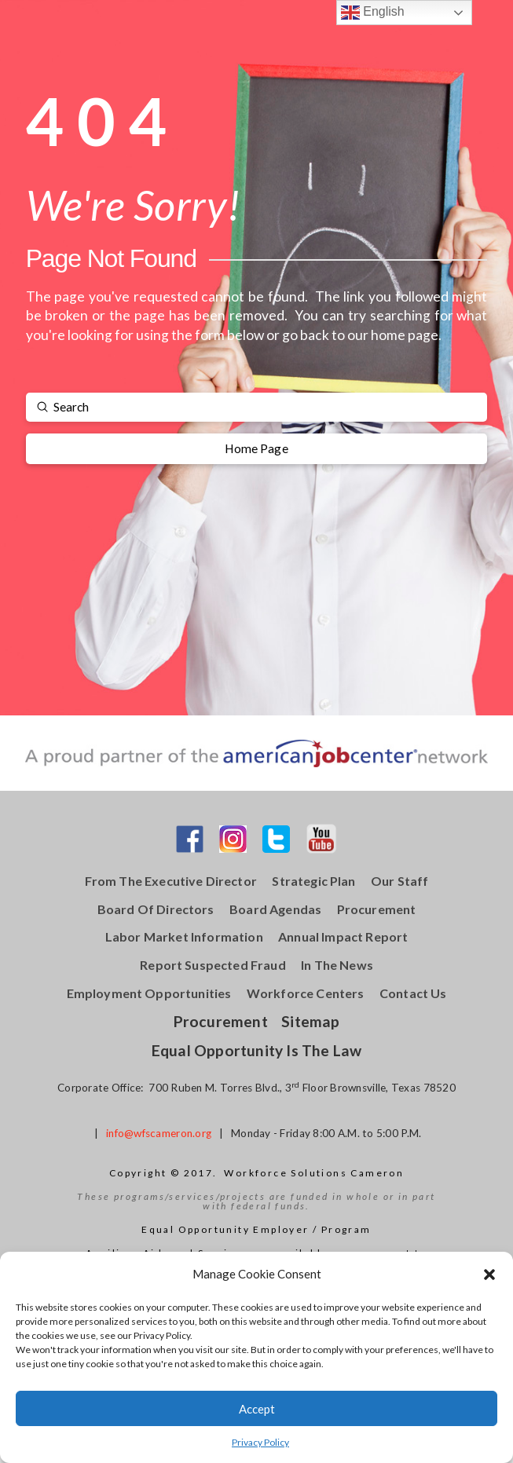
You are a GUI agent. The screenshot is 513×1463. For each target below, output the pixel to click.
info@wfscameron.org (158, 1133)
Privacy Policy (260, 1442)
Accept (257, 1409)
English (373, 12)
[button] (489, 1274)
